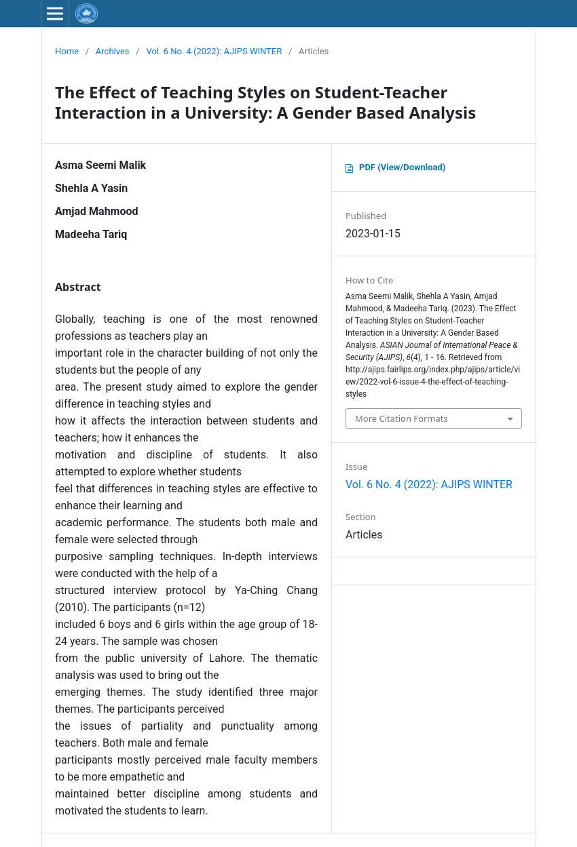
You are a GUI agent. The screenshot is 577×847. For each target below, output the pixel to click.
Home (67, 51)
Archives (113, 51)
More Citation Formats (401, 418)
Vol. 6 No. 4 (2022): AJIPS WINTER (214, 51)
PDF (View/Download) (402, 167)
